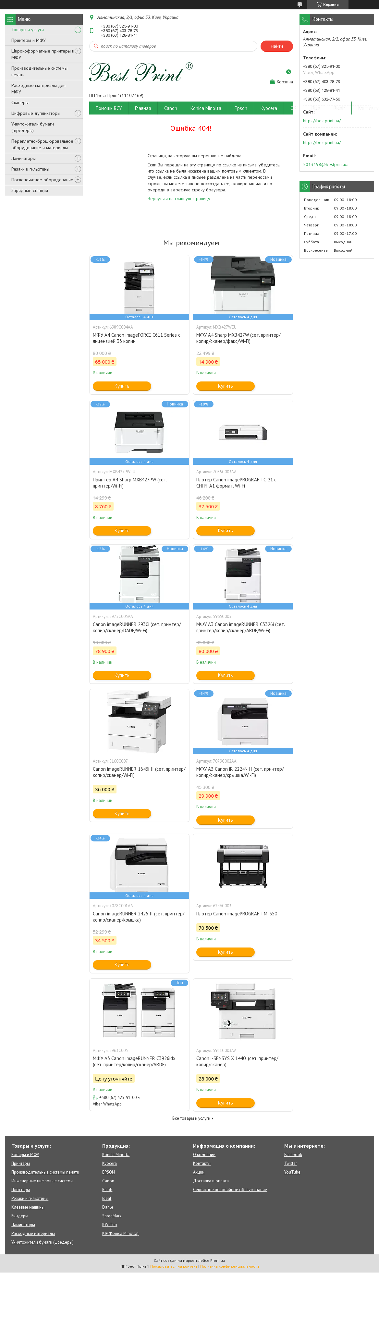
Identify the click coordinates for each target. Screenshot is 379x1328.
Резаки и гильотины (30, 169)
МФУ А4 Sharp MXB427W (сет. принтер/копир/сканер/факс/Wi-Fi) (238, 338)
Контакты (202, 1163)
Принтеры (20, 1163)
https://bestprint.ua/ (322, 121)
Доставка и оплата (211, 1181)
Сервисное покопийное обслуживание (230, 1189)
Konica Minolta (205, 108)
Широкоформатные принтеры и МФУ (42, 54)
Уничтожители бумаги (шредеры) (32, 127)
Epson (241, 108)
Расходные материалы (33, 1233)
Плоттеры (20, 1189)
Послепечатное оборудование (42, 180)
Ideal (106, 1198)
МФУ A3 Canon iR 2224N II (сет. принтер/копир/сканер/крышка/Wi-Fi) (240, 772)
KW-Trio (109, 1224)
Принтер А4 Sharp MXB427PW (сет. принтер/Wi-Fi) (130, 483)
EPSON (108, 1172)
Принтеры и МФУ (28, 40)
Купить (122, 386)
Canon (170, 108)
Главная (143, 108)
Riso (316, 108)
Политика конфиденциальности (229, 1266)
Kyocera (269, 108)
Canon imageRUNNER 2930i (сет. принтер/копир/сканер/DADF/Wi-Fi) (137, 627)
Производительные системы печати (39, 71)
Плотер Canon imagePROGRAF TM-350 (236, 914)
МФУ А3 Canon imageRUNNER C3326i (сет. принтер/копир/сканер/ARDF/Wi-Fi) (240, 627)
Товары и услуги (27, 29)
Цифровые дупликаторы (35, 113)
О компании (204, 1154)
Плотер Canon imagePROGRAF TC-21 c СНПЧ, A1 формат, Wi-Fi (236, 483)
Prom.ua (217, 1260)
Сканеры (20, 102)
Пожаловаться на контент (173, 1266)
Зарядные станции (29, 190)
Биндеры (19, 1216)
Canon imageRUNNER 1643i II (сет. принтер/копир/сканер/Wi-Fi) (139, 772)
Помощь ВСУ (109, 108)
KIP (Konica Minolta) (120, 1233)
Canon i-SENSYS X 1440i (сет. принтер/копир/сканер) (237, 1061)
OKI (294, 108)
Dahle (107, 1207)
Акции (198, 1172)
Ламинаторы (23, 158)
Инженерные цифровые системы (42, 1181)
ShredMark (111, 1216)
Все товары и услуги (191, 1118)
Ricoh (339, 108)
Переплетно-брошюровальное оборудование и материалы (42, 144)
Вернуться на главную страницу (179, 198)
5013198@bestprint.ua (325, 164)
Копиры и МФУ (25, 1154)
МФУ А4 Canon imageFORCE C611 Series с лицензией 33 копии (136, 338)
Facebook (293, 1154)
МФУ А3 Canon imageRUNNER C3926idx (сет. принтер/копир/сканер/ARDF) (134, 1061)
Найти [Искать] (277, 46)
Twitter (290, 1163)
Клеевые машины (27, 1207)
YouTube (292, 1172)
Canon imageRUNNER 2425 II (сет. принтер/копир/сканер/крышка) (138, 917)
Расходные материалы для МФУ (38, 88)
